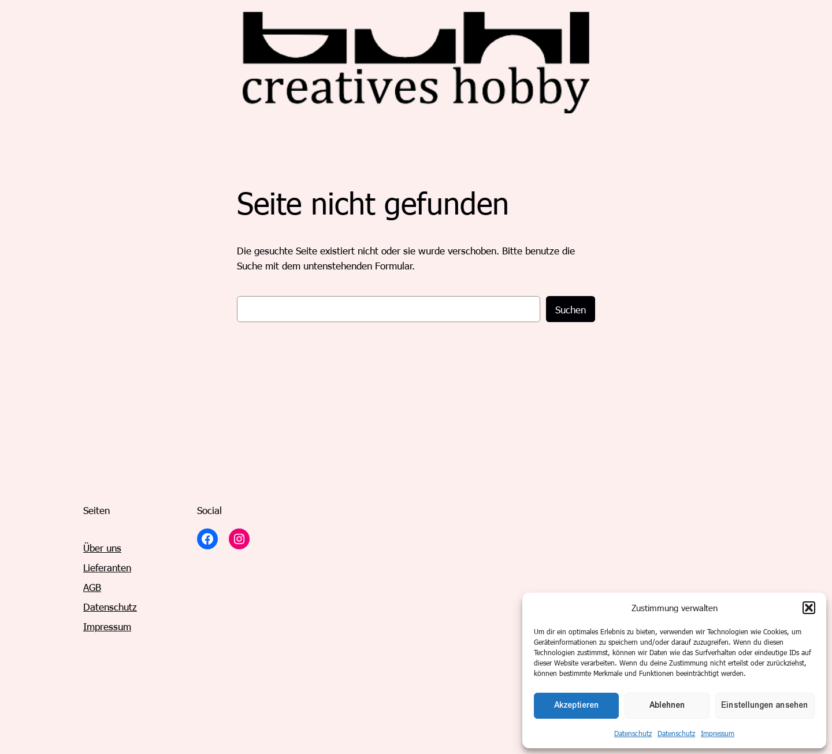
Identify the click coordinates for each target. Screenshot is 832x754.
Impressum (717, 733)
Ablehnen (667, 705)
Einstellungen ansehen (765, 705)
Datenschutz (633, 733)
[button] (809, 607)
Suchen (570, 309)
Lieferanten (107, 567)
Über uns (102, 547)
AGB (92, 587)
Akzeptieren (576, 705)
